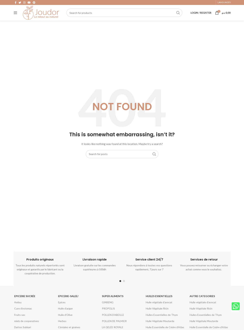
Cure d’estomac (23, 312)
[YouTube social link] (29, 3)
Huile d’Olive (65, 319)
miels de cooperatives (26, 325)
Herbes (62, 325)
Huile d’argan (65, 312)
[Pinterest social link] (34, 3)
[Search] (124, 15)
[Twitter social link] (19, 3)
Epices (62, 306)
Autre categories (202, 300)
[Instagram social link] (24, 3)
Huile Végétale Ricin (157, 312)
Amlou (17, 306)
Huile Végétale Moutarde (160, 325)
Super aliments (112, 300)
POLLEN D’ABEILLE (113, 319)
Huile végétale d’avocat (159, 306)
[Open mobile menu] (15, 15)
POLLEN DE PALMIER (114, 325)
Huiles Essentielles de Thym (162, 319)
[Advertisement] (122, 57)
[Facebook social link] (15, 3)
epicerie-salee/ (68, 300)
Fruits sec (19, 319)
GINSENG (107, 306)
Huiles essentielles (159, 300)
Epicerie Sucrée (24, 300)
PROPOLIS (108, 312)
